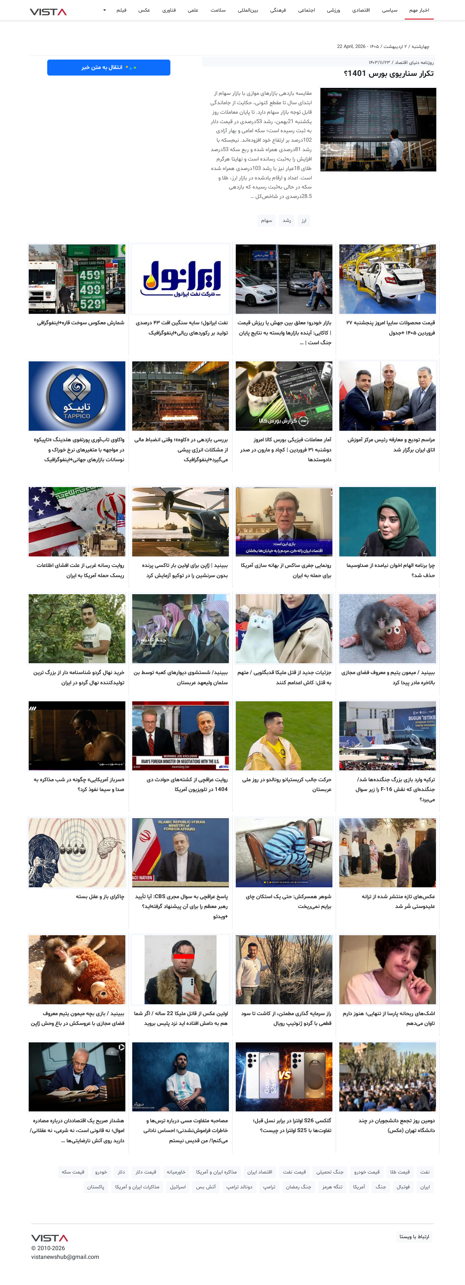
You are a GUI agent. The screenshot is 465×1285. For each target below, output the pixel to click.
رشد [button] (287, 220)
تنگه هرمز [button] (332, 1187)
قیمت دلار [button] (146, 1172)
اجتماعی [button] (306, 10)
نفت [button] (425, 1172)
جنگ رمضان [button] (298, 1187)
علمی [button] (193, 10)
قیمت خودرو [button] (367, 1172)
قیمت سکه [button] (73, 1172)
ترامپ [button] (269, 1187)
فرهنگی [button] (278, 10)
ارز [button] (304, 220)
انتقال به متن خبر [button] (108, 67)
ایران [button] (425, 1187)
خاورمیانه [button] (176, 1172)
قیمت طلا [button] (400, 1172)
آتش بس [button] (206, 1187)
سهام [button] (266, 220)
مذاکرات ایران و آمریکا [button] (137, 1187)
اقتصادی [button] (361, 10)
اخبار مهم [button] (419, 10)
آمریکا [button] (359, 1187)
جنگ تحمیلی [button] (330, 1172)
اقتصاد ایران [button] (259, 1172)
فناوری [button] (169, 10)
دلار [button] (121, 1172)
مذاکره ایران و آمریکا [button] (216, 1172)
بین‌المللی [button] (248, 10)
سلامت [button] (218, 10)
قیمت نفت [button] (294, 1172)
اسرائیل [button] (178, 1187)
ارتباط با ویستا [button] (414, 1236)
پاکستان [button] (95, 1187)
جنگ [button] (381, 1187)
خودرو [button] (101, 1172)
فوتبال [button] (403, 1187)
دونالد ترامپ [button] (239, 1187)
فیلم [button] (121, 10)
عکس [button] (144, 10)
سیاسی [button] (389, 10)
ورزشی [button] (333, 10)
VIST (48, 10)
